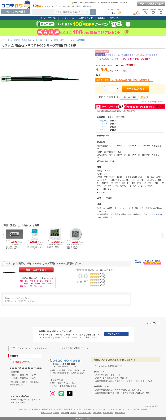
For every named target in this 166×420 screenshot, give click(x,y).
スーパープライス (48, 18)
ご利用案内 (123, 3)
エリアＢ (104, 127)
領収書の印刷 (108, 413)
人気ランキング (86, 18)
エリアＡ (104, 124)
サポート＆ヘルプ (25, 409)
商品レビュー (116, 18)
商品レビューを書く (36, 270)
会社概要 (37, 409)
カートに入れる (135, 88)
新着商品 (101, 18)
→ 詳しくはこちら (35, 286)
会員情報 (56, 413)
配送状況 (73, 413)
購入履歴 (64, 413)
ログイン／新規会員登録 (151, 4)
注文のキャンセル (84, 413)
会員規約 (87, 409)
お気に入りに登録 (129, 97)
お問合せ (114, 3)
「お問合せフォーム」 (70, 337)
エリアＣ (104, 130)
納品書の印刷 (120, 413)
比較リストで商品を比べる (109, 97)
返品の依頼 (97, 413)
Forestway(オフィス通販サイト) (97, 3)
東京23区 (104, 121)
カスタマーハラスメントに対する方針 (125, 409)
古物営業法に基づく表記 (73, 409)
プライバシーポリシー (100, 409)
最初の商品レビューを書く (110, 59)
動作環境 (144, 409)
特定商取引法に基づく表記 (52, 409)
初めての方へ (78, 3)
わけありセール (67, 18)
